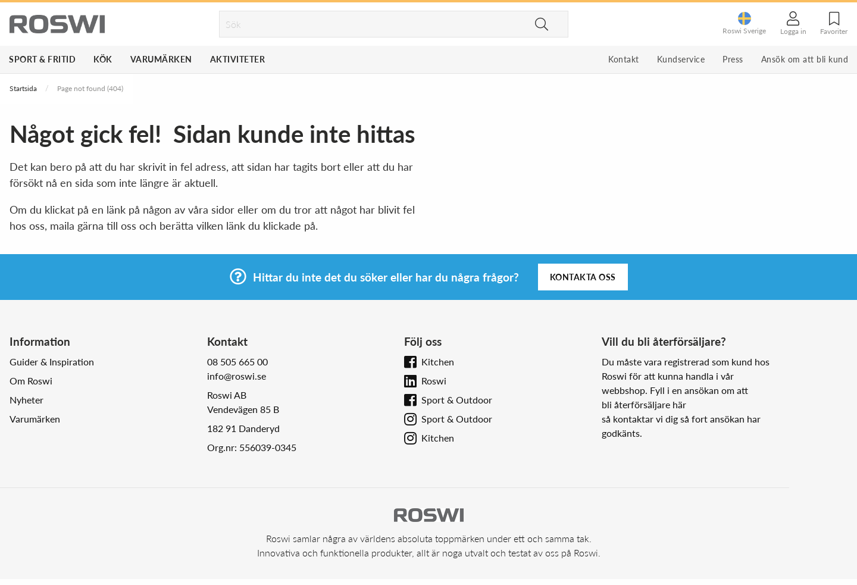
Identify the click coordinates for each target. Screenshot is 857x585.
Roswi (433, 380)
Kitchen (437, 361)
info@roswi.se (236, 375)
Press (732, 59)
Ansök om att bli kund (805, 59)
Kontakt (623, 59)
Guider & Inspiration (52, 361)
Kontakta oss (583, 277)
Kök (102, 59)
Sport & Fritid (42, 59)
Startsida (23, 88)
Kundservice (681, 59)
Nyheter (26, 399)
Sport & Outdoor (456, 399)
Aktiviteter (237, 59)
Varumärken (161, 59)
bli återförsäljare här (644, 404)
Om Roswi (31, 380)
